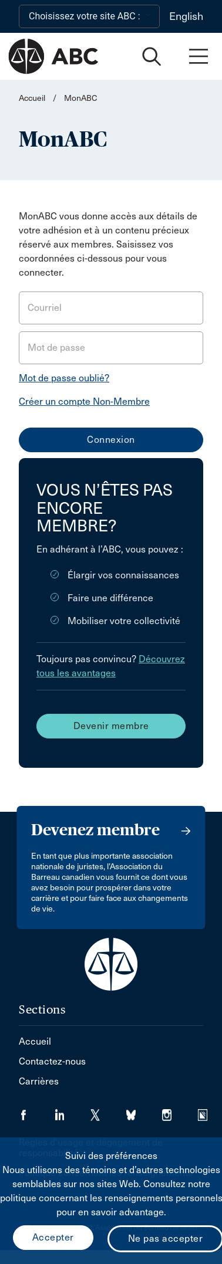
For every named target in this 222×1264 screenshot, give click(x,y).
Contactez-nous (52, 1061)
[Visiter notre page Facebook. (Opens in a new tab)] (37, 1111)
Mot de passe (56, 347)
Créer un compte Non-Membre (84, 401)
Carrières (39, 1081)
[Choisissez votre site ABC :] (89, 16)
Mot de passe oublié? (64, 378)
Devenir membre (111, 725)
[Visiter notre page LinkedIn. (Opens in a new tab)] (72, 1111)
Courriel (45, 307)
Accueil (32, 98)
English (186, 16)
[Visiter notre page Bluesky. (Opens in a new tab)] (144, 1111)
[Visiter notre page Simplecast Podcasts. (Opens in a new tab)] (210, 1111)
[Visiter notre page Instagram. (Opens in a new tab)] (180, 1111)
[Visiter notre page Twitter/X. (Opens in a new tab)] (108, 1111)
